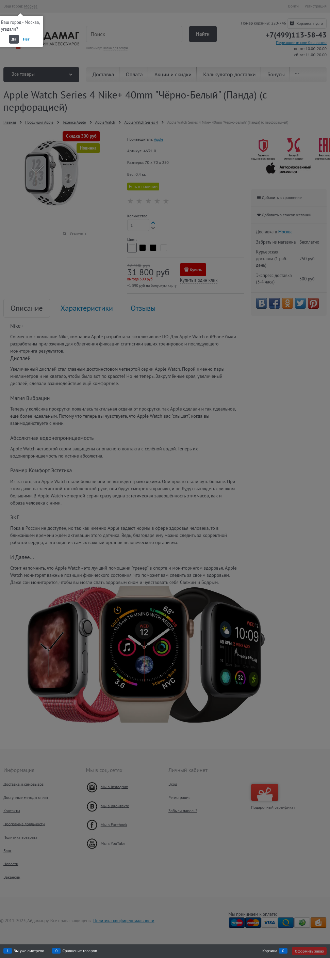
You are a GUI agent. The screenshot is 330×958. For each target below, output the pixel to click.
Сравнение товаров (79, 951)
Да (14, 39)
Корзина (269, 951)
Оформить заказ (309, 951)
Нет (26, 39)
